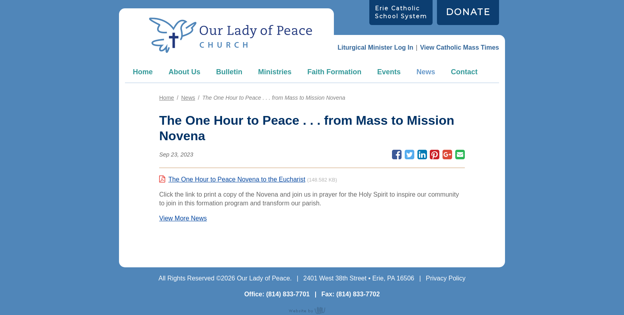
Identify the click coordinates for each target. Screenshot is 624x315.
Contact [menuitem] (464, 72)
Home (143, 72)
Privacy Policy (446, 278)
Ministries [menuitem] (275, 72)
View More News (183, 218)
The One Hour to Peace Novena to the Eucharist (236, 179)
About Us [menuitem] (184, 72)
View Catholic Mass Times (459, 47)
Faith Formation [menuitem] (334, 72)
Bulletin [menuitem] (229, 72)
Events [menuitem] (389, 72)
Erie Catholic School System (401, 12)
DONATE (468, 12)
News (188, 98)
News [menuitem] (425, 72)
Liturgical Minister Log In (375, 47)
